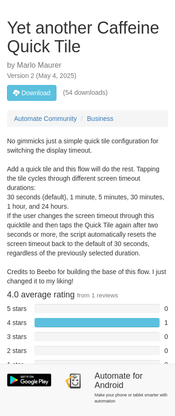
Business (100, 118)
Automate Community (45, 118)
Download (31, 93)
